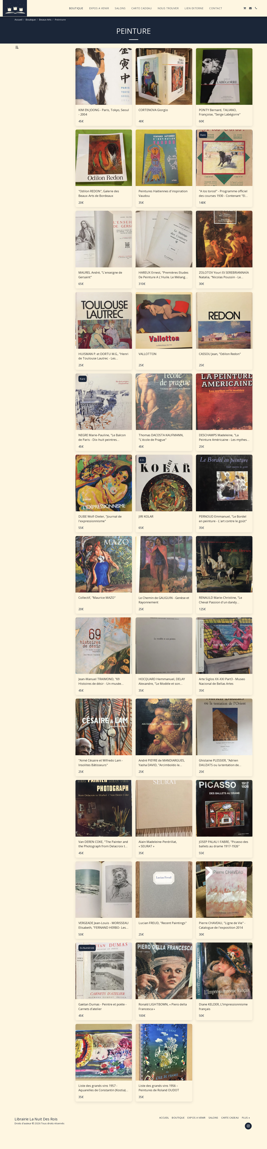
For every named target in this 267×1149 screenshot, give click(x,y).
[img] (103, 86)
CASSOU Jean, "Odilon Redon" (220, 363)
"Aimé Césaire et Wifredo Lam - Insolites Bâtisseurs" (100, 772)
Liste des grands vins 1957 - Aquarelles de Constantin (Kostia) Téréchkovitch (102, 1097)
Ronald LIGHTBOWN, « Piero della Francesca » (163, 1016)
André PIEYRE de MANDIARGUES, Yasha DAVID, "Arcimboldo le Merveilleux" (162, 772)
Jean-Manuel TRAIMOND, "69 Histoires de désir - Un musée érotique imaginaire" (99, 691)
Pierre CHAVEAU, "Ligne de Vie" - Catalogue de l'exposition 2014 (222, 934)
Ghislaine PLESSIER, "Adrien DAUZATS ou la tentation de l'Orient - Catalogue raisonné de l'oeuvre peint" (221, 772)
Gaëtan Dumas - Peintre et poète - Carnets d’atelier (102, 1016)
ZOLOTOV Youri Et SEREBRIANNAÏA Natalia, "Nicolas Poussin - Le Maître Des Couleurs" (224, 284)
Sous (25, 90)
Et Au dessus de (31, 100)
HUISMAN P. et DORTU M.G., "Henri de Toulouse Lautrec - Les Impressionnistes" (103, 365)
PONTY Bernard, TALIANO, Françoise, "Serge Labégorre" (219, 121)
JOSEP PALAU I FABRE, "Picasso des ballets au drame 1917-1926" (223, 853)
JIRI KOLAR (146, 526)
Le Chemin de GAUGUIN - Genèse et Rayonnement (164, 609)
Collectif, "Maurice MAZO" (97, 607)
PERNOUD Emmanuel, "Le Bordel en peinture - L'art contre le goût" (223, 528)
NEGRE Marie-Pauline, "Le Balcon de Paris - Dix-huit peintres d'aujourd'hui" (102, 447)
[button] (228, 8)
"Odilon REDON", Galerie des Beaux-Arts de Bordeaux (98, 203)
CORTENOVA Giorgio (153, 119)
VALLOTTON (147, 363)
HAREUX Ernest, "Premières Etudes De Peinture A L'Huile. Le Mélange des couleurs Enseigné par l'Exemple (163, 284)
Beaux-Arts (45, 19)
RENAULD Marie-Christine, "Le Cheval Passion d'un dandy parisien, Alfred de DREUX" (220, 609)
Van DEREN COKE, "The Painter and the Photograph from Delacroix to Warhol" (103, 853)
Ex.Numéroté (87, 957)
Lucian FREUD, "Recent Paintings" (163, 932)
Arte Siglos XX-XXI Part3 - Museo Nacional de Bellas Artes (222, 690)
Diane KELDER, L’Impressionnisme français (223, 1016)
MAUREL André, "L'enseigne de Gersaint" (100, 284)
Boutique (31, 19)
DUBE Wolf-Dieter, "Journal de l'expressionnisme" (100, 528)
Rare (203, 144)
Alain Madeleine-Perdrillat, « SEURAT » (158, 853)
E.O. (142, 469)
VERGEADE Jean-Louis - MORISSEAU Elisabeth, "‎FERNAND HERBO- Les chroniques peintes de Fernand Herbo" (103, 935)
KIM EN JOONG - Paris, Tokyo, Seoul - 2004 (103, 121)
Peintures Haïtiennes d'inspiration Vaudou (163, 203)
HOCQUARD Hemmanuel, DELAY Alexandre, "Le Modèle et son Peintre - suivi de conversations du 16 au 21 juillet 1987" (163, 691)
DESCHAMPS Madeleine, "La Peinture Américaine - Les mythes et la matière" (223, 447)
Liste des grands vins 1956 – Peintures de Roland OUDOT (159, 1097)
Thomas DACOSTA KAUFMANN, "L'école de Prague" (161, 446)
